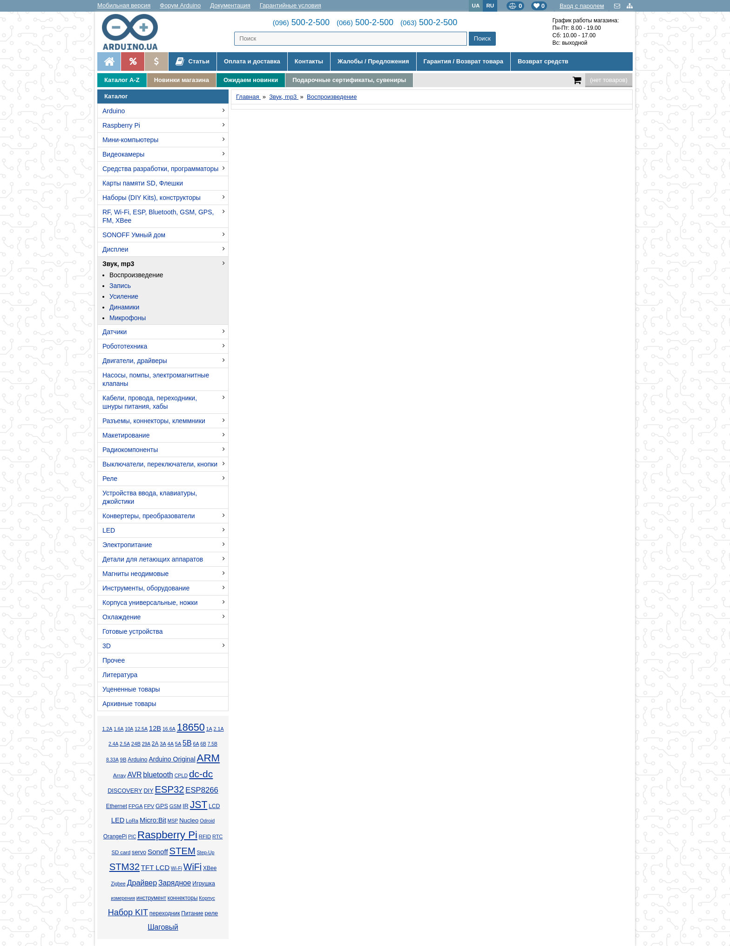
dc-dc (201, 773)
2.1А (219, 729)
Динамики (124, 307)
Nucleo (188, 820)
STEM (182, 851)
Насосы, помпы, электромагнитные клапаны (155, 379)
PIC (132, 836)
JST (199, 804)
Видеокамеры (123, 154)
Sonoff (158, 852)
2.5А (125, 744)
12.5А (141, 729)
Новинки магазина (181, 79)
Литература (119, 675)
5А (178, 744)
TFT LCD (155, 867)
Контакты (309, 61)
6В (203, 744)
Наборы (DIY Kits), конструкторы (151, 197)
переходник (164, 913)
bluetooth (158, 775)
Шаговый (163, 927)
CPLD (181, 775)
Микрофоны (127, 318)
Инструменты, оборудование (145, 588)
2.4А (113, 744)
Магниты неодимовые (135, 573)
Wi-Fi (176, 868)
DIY (148, 791)
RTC (217, 836)
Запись (120, 285)
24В (136, 744)
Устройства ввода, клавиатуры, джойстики (149, 497)
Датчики (114, 332)
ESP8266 (201, 790)
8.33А (112, 759)
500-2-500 (301, 22)
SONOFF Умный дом (133, 235)
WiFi (192, 867)
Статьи (193, 61)
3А (163, 744)
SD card (120, 852)
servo (139, 852)
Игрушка (203, 883)
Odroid (207, 820)
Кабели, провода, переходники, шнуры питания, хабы (149, 402)
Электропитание (127, 544)
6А (196, 744)
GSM (175, 806)
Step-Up (206, 852)
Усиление (123, 296)
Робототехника (124, 346)
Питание (192, 913)
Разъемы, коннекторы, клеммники (153, 421)
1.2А (107, 729)
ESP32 (169, 789)
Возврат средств (543, 61)
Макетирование (125, 435)
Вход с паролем (582, 5)
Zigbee (118, 883)
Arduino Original (172, 759)
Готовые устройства (132, 631)
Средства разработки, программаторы (160, 168)
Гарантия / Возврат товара (463, 61)
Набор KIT (128, 912)
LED (108, 530)
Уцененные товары (131, 689)
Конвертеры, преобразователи (148, 516)
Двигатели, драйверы (134, 360)
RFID (205, 836)
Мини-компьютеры (130, 140)
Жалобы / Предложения (373, 61)
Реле (109, 478)
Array (119, 775)
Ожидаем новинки (250, 79)
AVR (134, 775)
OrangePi (115, 836)
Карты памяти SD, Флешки (142, 183)
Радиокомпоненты (130, 449)
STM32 (124, 867)
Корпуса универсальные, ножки (150, 602)
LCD (214, 806)
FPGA (135, 806)
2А (155, 743)
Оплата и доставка (252, 61)
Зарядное (174, 883)
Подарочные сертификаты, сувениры (349, 79)
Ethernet (116, 806)
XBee (209, 868)
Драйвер (142, 882)
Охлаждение (121, 617)
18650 (191, 727)
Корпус (207, 898)
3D (106, 646)
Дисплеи (115, 249)
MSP (173, 820)
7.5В (212, 744)
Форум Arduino (180, 5)
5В (187, 743)
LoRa (132, 820)
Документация (230, 5)
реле (211, 913)
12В (155, 728)
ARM (208, 758)
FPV (149, 806)
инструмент (151, 898)
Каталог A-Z (122, 79)
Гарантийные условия (290, 5)
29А (146, 744)
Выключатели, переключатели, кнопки (159, 464)
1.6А (118, 729)
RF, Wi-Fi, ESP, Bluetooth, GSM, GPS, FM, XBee (158, 216)
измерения (123, 898)
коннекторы (183, 898)
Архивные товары (129, 703)
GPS (161, 806)
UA (476, 5)
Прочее (113, 660)
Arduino (113, 111)
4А (171, 744)
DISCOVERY (125, 791)
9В (123, 759)
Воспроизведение (136, 275)
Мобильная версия (123, 5)
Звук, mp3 (118, 263)
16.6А (169, 729)
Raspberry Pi (121, 125)
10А (129, 729)
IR (185, 806)
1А (209, 729)
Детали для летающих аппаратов (152, 559)
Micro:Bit (153, 820)
